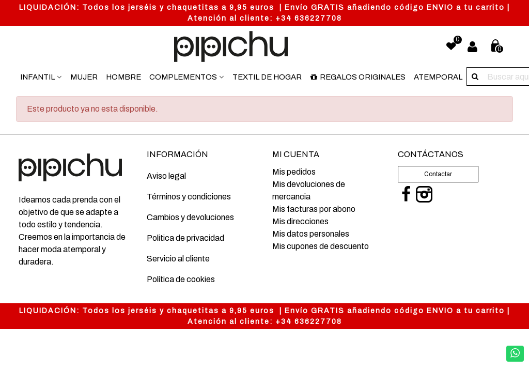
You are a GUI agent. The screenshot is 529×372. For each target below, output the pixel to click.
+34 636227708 (308, 18)
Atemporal (438, 77)
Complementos (183, 77)
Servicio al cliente (178, 258)
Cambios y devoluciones (190, 217)
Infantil (37, 77)
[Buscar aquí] (476, 76)
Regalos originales (358, 77)
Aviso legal (166, 176)
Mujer (84, 77)
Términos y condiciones (189, 196)
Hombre (123, 77)
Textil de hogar (267, 77)
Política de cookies (181, 279)
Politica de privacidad (185, 238)
